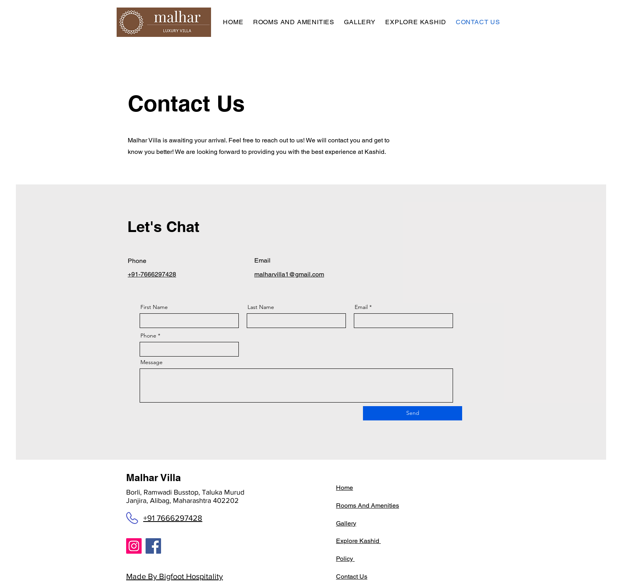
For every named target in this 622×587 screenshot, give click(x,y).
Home (344, 487)
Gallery (346, 523)
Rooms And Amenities (367, 505)
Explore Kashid (358, 541)
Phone (148, 335)
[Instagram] (134, 546)
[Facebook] (153, 546)
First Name (154, 307)
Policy (345, 558)
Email (361, 307)
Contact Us (351, 576)
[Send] (412, 413)
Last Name (261, 307)
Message (151, 362)
